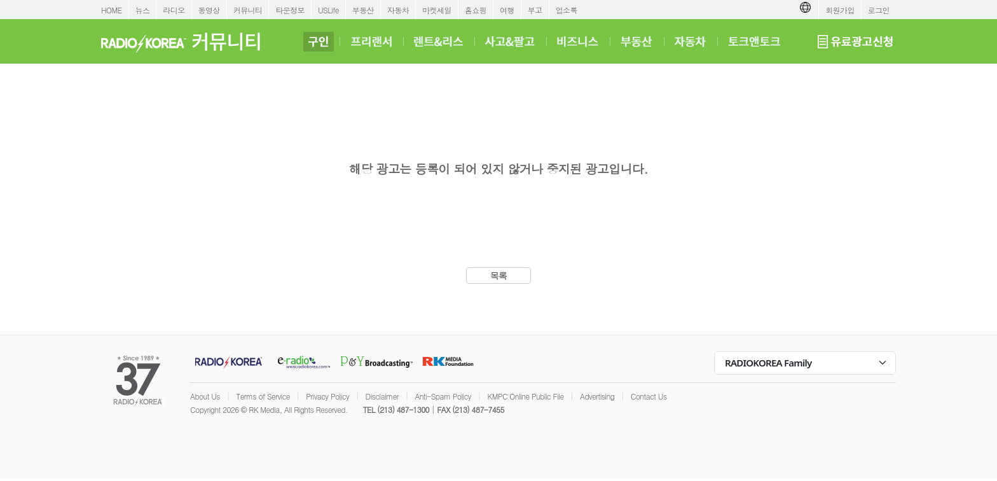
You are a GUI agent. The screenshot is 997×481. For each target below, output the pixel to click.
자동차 (398, 9)
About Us (205, 396)
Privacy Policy (327, 396)
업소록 (566, 9)
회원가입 (840, 9)
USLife (328, 9)
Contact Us (649, 396)
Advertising (597, 396)
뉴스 (142, 9)
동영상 (209, 9)
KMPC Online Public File (525, 396)
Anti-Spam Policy (443, 396)
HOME (111, 9)
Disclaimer (382, 396)
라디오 (173, 9)
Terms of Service (263, 396)
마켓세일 (436, 9)
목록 (498, 275)
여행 (507, 9)
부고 (535, 9)
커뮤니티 (248, 9)
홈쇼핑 (475, 9)
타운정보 (290, 9)
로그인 (879, 9)
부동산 (363, 9)
